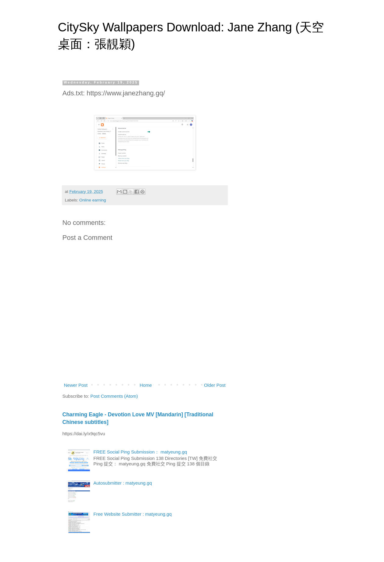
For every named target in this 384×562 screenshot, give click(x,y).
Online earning (92, 200)
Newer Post (76, 385)
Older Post (215, 385)
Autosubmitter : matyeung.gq (122, 483)
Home (146, 385)
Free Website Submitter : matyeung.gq (132, 514)
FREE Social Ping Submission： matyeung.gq (140, 451)
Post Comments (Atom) (114, 396)
